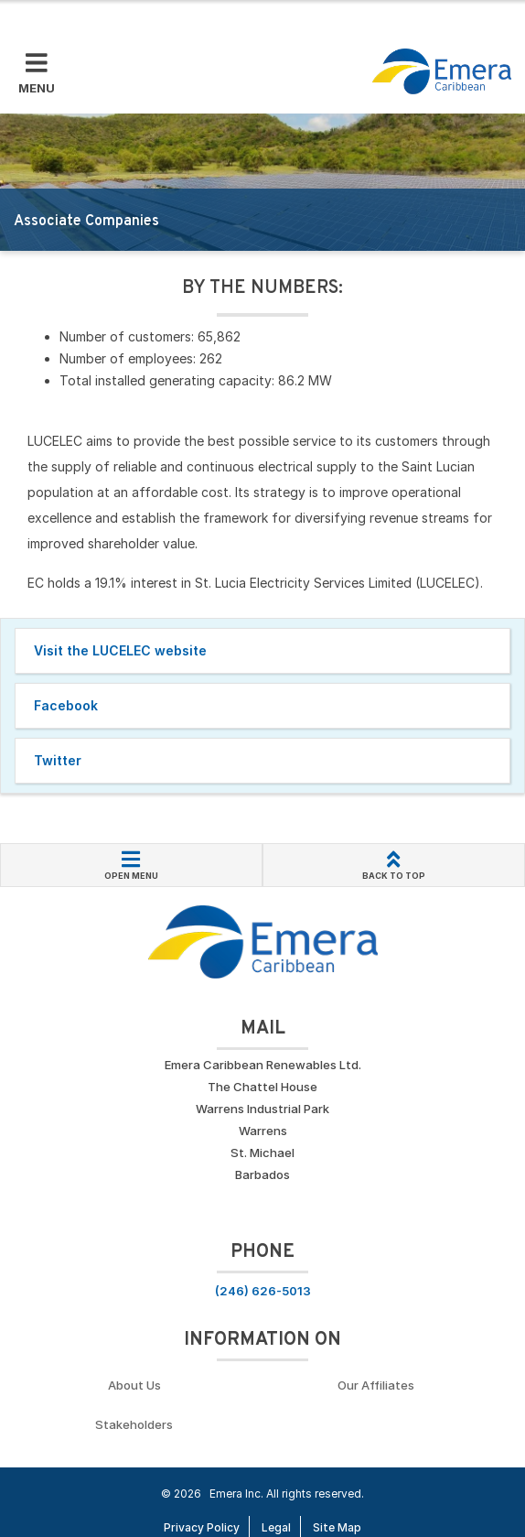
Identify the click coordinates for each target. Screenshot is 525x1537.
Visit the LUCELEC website (120, 650)
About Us (134, 1385)
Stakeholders (134, 1424)
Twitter (57, 760)
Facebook (66, 705)
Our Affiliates (376, 1385)
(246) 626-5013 (263, 1290)
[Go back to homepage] (441, 72)
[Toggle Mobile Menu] (36, 74)
